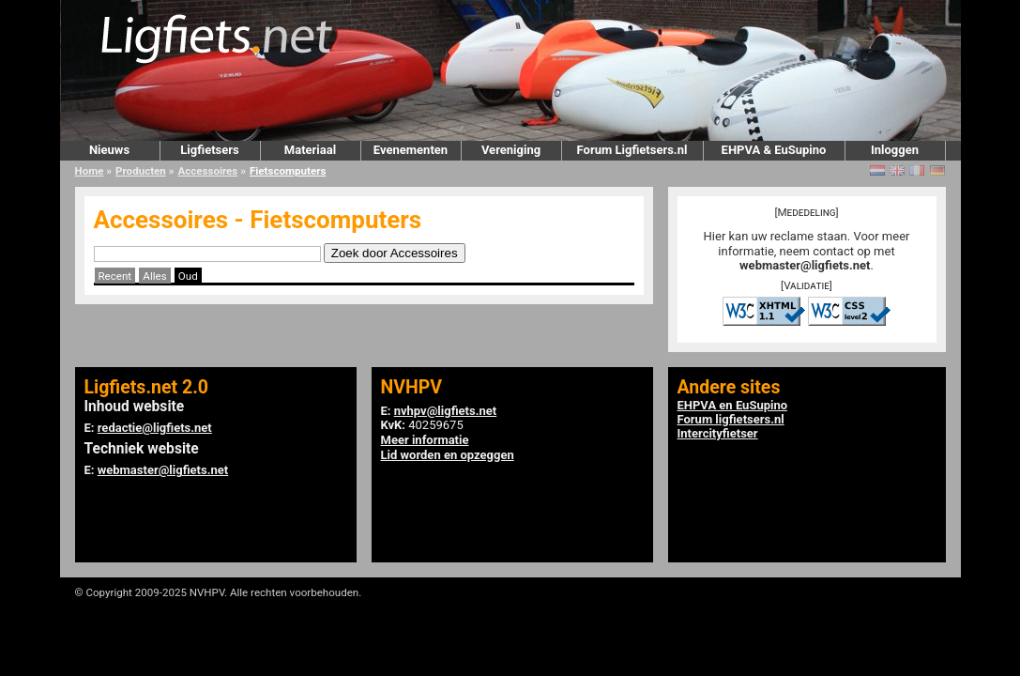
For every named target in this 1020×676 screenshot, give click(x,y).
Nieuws (109, 150)
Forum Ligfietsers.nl (632, 150)
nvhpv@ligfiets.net (445, 411)
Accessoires (207, 170)
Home (89, 170)
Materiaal (310, 150)
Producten (140, 170)
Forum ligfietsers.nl (730, 419)
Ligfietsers (209, 150)
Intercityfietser (717, 433)
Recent (115, 276)
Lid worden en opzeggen (447, 455)
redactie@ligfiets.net (155, 428)
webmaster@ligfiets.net (804, 265)
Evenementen (410, 150)
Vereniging (510, 150)
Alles (154, 276)
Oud (188, 276)
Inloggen (895, 150)
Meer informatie (425, 440)
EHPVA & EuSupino (774, 150)
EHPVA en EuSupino (732, 405)
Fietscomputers (288, 170)
